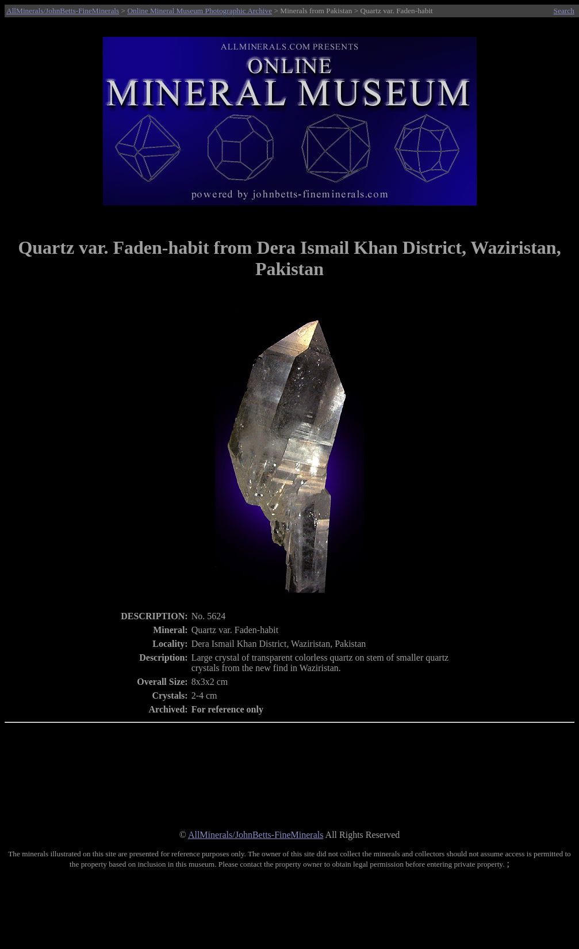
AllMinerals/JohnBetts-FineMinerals (62, 10)
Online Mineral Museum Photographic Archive (199, 10)
